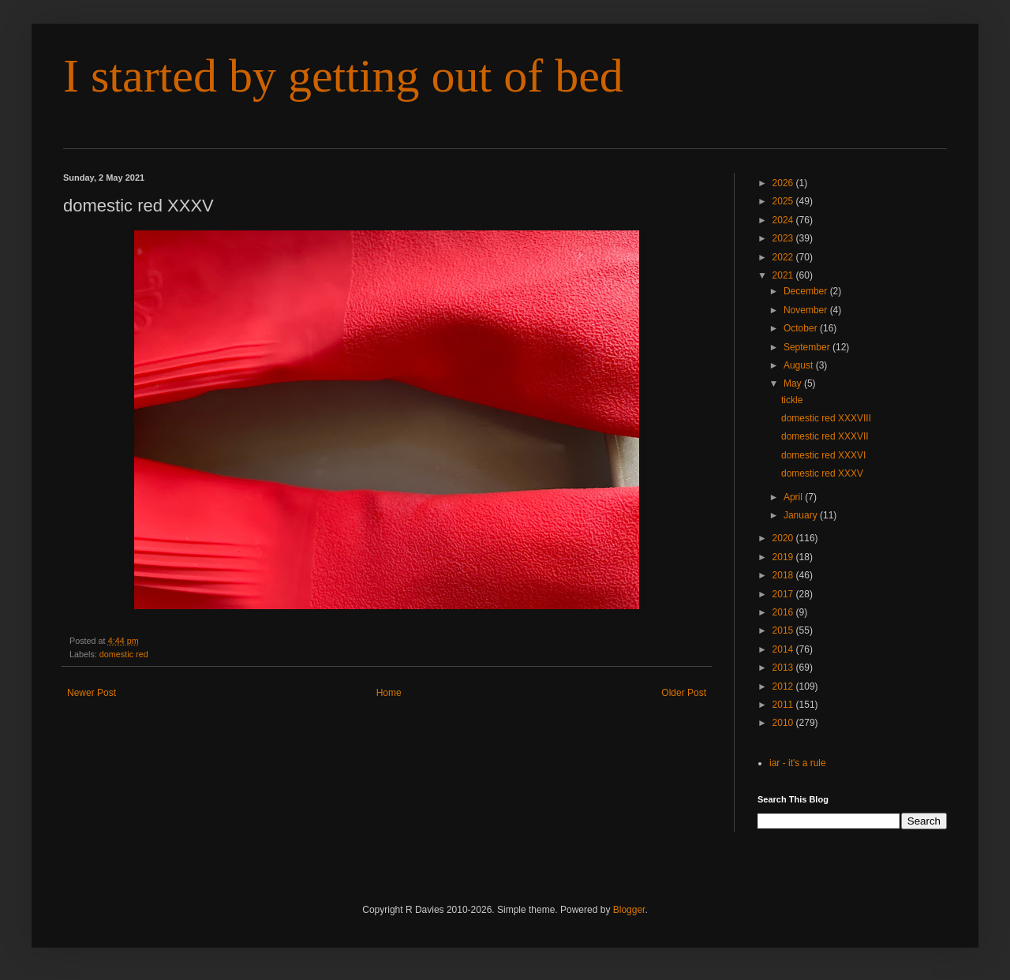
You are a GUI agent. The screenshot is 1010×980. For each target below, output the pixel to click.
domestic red (123, 654)
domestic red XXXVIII (826, 418)
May (794, 383)
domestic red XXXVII (825, 436)
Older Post (683, 692)
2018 (784, 575)
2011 (784, 704)
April (794, 497)
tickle (791, 400)
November (807, 310)
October (802, 328)
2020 (784, 538)
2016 (784, 612)
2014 (784, 649)
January (802, 515)
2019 (784, 557)
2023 (784, 238)
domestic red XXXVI (823, 455)
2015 (784, 630)
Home (389, 692)
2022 (784, 257)
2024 (784, 220)
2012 (784, 686)
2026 (784, 183)
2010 (784, 722)
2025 (784, 201)
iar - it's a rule (797, 763)
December (807, 291)
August (800, 365)
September (808, 347)
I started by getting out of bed (343, 76)
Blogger (629, 909)
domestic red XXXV (822, 473)
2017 (784, 594)
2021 (784, 275)
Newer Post (91, 692)
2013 (784, 667)
